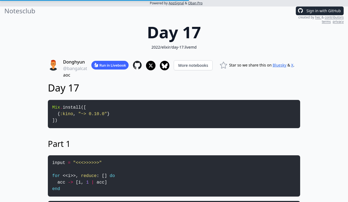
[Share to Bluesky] (164, 65)
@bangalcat (75, 68)
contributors (334, 17)
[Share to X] (151, 65)
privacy (338, 21)
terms (326, 21)
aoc (66, 75)
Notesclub (19, 11)
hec (318, 17)
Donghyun (74, 62)
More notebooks (193, 65)
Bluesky (280, 65)
